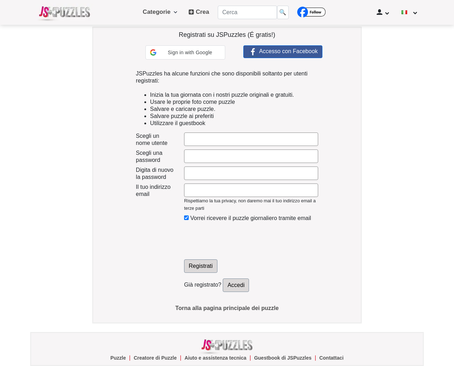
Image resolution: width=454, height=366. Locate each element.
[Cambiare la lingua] (409, 12)
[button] (185, 52)
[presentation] (238, 238)
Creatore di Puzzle (155, 358)
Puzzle (118, 358)
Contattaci (331, 358)
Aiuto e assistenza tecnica (215, 358)
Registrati (201, 266)
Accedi (235, 285)
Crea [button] (199, 12)
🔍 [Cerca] (282, 12)
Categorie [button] (160, 12)
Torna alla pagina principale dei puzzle (226, 308)
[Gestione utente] (383, 12)
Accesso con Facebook (283, 52)
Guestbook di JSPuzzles (282, 358)
